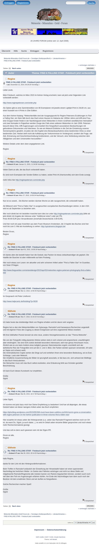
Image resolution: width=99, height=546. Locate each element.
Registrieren (23, 3)
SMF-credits (40, 537)
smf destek (53, 539)
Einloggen (9, 3)
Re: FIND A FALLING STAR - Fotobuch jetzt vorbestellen (30, 162)
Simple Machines (59, 537)
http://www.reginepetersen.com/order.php (19, 103)
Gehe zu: (70, 522)
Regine (11, 79)
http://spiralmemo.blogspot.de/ (53, 226)
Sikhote (12, 311)
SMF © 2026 (49, 537)
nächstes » (92, 65)
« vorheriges (82, 65)
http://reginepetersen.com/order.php (30, 180)
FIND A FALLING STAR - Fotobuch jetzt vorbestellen (28, 82)
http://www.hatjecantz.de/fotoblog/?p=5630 (20, 301)
